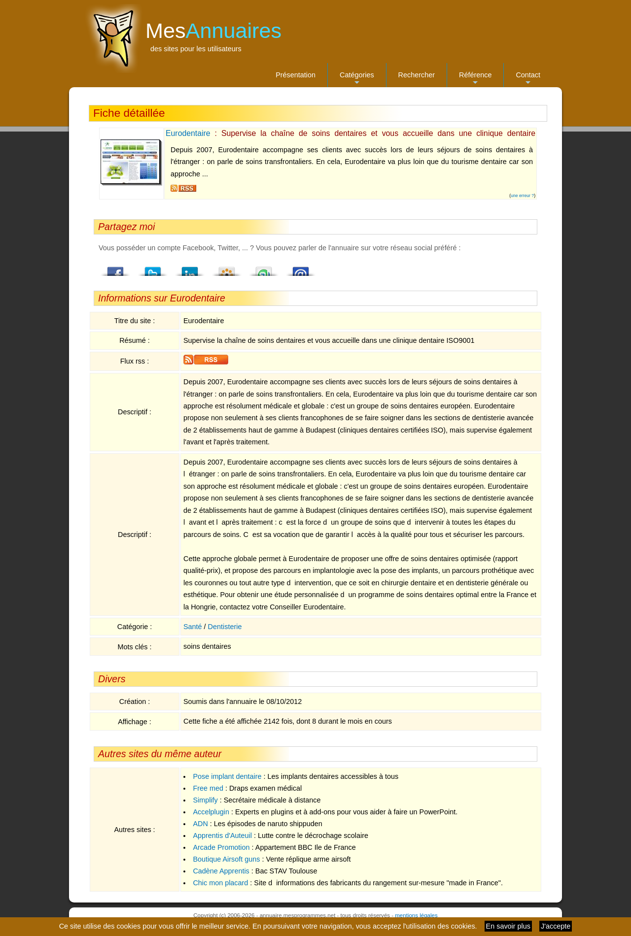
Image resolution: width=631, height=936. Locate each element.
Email (300, 268)
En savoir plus (508, 926)
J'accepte (555, 926)
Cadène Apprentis (221, 871)
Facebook (116, 268)
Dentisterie (225, 627)
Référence (475, 79)
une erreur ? (522, 195)
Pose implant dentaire (227, 776)
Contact (528, 79)
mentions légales (416, 915)
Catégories (357, 79)
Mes (213, 30)
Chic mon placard (220, 883)
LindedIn (190, 268)
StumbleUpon (263, 268)
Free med (208, 788)
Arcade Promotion (221, 847)
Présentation (296, 75)
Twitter (153, 268)
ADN (200, 824)
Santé (192, 627)
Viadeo (227, 268)
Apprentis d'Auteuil (222, 835)
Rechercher (416, 75)
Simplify (205, 800)
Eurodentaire (188, 133)
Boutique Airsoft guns (226, 859)
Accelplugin (211, 812)
